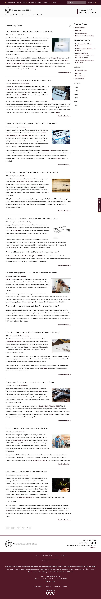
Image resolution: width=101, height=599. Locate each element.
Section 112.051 (22, 95)
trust (7, 511)
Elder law (8, 279)
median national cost (20, 440)
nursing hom (28, 181)
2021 (76, 105)
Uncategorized (79, 78)
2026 (76, 87)
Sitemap (65, 586)
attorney (33, 69)
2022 (76, 101)
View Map (93, 547)
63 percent (20, 181)
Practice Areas (26, 15)
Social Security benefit (39, 460)
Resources (57, 586)
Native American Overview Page (84, 36)
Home (7, 15)
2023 (76, 98)
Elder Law (25, 35)
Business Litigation (81, 33)
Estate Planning (25, 83)
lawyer (57, 112)
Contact (39, 15)
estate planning (21, 497)
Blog (34, 15)
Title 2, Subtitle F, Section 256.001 (49, 406)
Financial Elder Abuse (81, 53)
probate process (48, 150)
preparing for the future (13, 341)
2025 (76, 91)
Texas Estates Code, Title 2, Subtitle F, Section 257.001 (25, 256)
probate (8, 89)
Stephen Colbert (15, 15)
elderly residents (56, 58)
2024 (76, 94)
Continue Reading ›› (64, 72)
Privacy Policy (38, 586)
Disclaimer (48, 586)
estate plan (16, 230)
